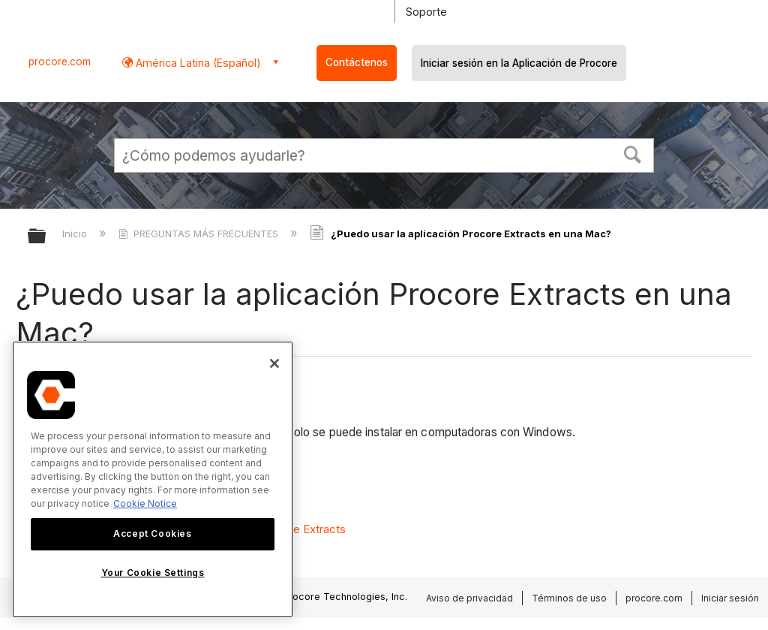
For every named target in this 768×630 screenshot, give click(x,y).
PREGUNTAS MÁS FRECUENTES (199, 234)
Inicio (76, 234)
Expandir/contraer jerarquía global (46, 237)
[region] (152, 479)
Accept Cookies (152, 533)
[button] (633, 153)
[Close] (274, 363)
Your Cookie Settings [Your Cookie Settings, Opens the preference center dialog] (153, 572)
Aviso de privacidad (469, 598)
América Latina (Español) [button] (197, 62)
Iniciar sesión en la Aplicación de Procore (519, 63)
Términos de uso (569, 598)
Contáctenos (357, 62)
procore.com (59, 62)
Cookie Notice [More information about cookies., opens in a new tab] (145, 503)
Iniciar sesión (730, 598)
